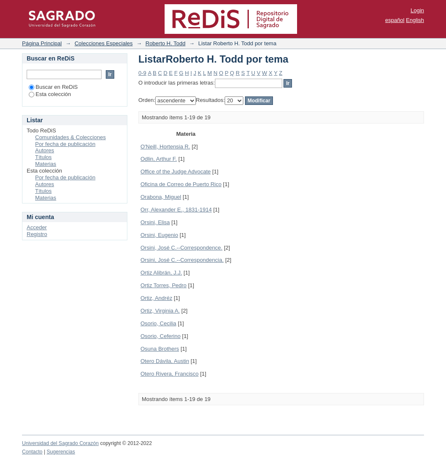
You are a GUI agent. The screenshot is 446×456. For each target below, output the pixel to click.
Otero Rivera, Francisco (169, 374)
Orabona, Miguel (160, 197)
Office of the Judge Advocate (175, 171)
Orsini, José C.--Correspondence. (181, 247)
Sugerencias (61, 452)
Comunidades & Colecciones (70, 137)
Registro (37, 234)
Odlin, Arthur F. (158, 159)
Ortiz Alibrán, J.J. (161, 272)
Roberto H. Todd (165, 43)
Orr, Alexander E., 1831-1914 (176, 209)
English (415, 20)
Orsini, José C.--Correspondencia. (182, 260)
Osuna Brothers (159, 349)
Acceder (37, 227)
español (395, 20)
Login (417, 10)
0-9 (142, 73)
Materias (45, 164)
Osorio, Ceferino (160, 336)
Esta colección (50, 94)
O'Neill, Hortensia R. (165, 146)
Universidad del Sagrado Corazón (60, 443)
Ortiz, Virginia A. (160, 311)
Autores (44, 150)
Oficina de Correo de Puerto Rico (180, 184)
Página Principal (42, 43)
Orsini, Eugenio (159, 235)
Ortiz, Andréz (156, 298)
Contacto (32, 452)
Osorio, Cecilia (158, 323)
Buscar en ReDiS (53, 87)
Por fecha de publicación (65, 144)
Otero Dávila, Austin (164, 361)
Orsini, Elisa (155, 222)
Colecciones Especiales (103, 43)
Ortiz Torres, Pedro (163, 285)
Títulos (43, 157)
